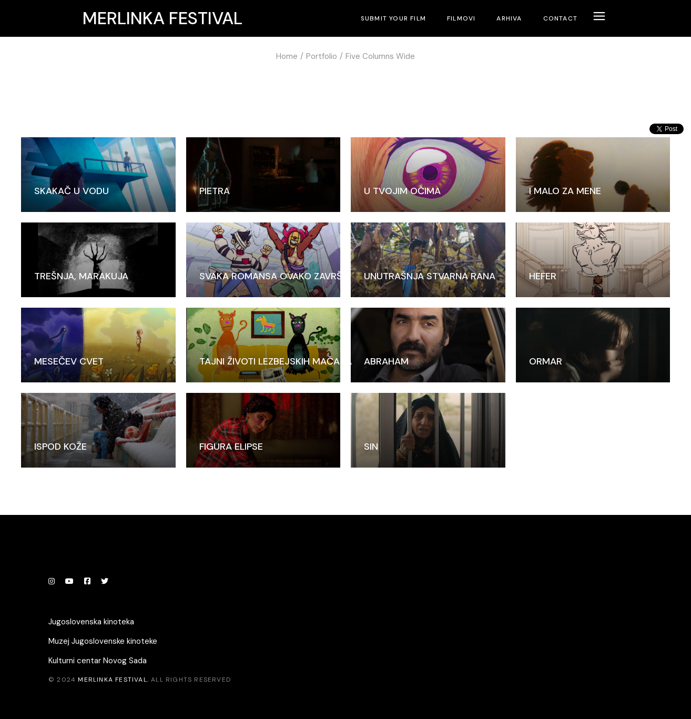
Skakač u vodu (71, 191)
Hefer (542, 276)
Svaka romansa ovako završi (271, 276)
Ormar (545, 361)
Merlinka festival (162, 18)
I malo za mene (565, 191)
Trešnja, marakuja (81, 276)
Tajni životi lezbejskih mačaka (275, 361)
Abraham (386, 361)
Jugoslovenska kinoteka (91, 621)
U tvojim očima (402, 191)
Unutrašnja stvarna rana (429, 276)
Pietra (214, 191)
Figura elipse (231, 446)
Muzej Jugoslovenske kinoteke (102, 641)
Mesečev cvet (69, 361)
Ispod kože (60, 446)
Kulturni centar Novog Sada (97, 660)
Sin (371, 446)
